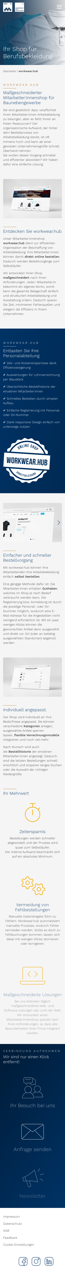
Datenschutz (12, 1223)
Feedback (10, 1237)
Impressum (11, 1216)
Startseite (9, 71)
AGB (6, 1230)
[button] (59, 522)
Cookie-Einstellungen (18, 1244)
